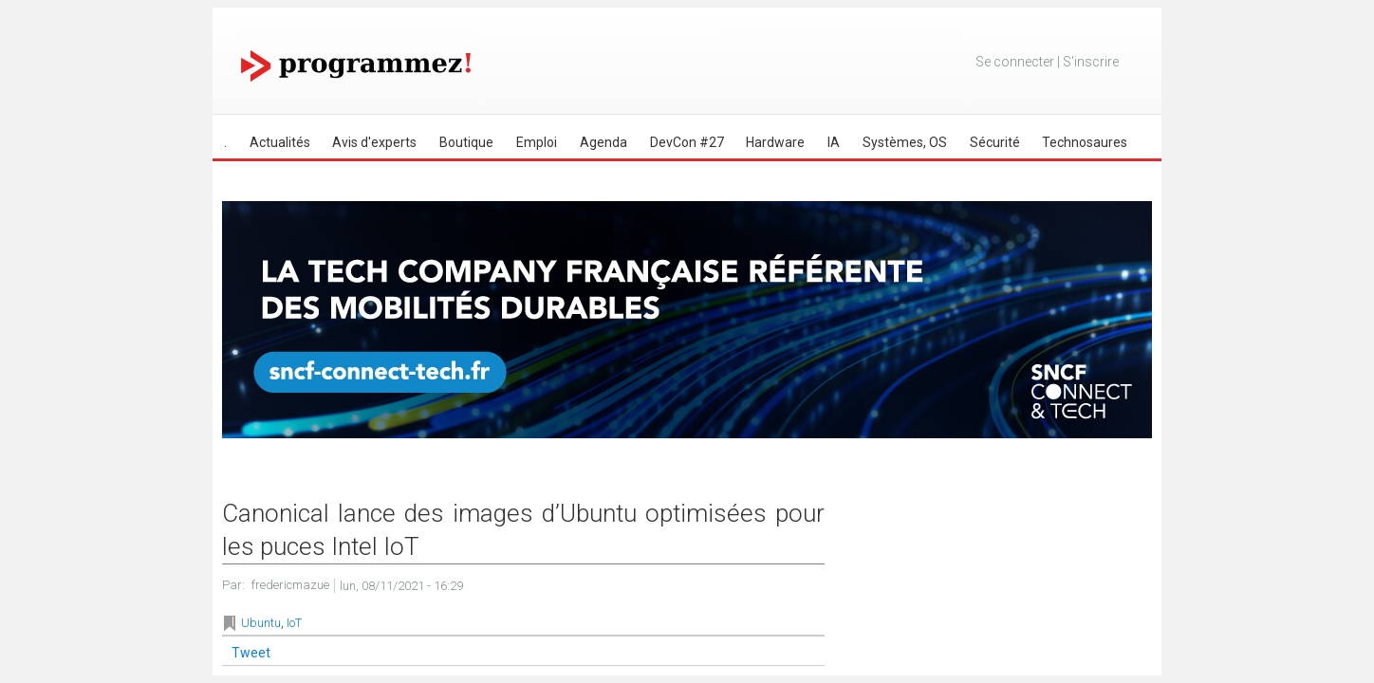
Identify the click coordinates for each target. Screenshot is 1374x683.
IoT (294, 623)
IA (833, 142)
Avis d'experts (374, 142)
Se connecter (1014, 61)
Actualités (280, 142)
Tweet (251, 652)
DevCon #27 (687, 142)
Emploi (536, 142)
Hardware (775, 142)
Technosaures (1084, 142)
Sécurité (995, 142)
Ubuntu (261, 623)
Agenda (603, 142)
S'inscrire (1091, 61)
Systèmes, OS (905, 142)
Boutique (466, 142)
